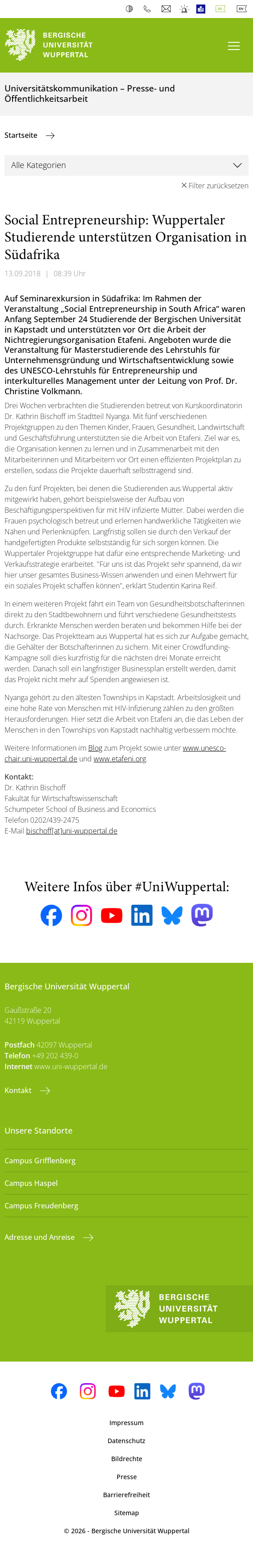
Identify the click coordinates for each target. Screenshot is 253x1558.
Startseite (22, 135)
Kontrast (131, 9)
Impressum (126, 1422)
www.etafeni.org (120, 759)
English (243, 9)
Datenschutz (126, 1440)
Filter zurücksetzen (218, 186)
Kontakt (19, 1090)
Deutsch (222, 9)
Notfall (184, 9)
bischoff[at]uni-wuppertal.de (71, 831)
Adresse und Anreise (41, 1237)
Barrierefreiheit (126, 1494)
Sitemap (126, 1512)
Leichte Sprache (202, 9)
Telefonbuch (149, 9)
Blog (95, 748)
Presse (127, 1476)
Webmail (167, 9)
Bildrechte (126, 1458)
